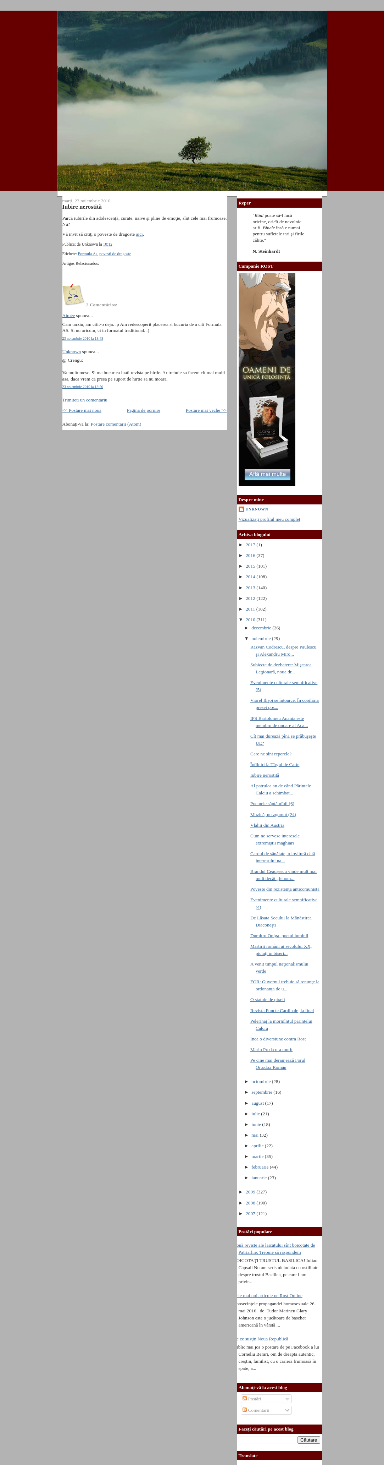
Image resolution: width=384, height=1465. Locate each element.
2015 (251, 566)
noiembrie (261, 638)
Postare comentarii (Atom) (116, 424)
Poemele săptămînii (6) (272, 803)
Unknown (71, 351)
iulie (256, 1113)
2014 (251, 576)
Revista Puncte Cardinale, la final (282, 1010)
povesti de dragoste (115, 254)
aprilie (258, 1145)
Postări (252, 1398)
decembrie (261, 627)
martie (258, 1156)
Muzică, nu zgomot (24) (273, 814)
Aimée (68, 315)
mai (255, 1135)
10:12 (107, 244)
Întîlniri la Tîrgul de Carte (274, 764)
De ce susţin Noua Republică (260, 1338)
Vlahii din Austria (267, 825)
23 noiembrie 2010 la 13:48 (82, 338)
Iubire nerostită (82, 206)
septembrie (262, 1092)
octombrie (261, 1081)
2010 (251, 619)
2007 (251, 1213)
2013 (251, 587)
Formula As (88, 254)
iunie (256, 1124)
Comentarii (256, 1410)
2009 (251, 1192)
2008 (251, 1203)
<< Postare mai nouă (82, 410)
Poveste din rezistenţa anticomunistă (284, 889)
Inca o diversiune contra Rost (278, 1039)
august (258, 1103)
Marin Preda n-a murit (271, 1049)
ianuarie (259, 1177)
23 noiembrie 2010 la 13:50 (82, 387)
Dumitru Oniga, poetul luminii (279, 935)
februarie (260, 1167)
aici (139, 234)
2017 (251, 544)
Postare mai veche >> (206, 410)
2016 (251, 555)
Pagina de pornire (143, 410)
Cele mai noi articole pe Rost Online (267, 1295)
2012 (251, 598)
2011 (251, 609)
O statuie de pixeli (267, 999)
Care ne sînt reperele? (270, 753)
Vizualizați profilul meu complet (269, 519)
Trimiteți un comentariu (84, 400)
